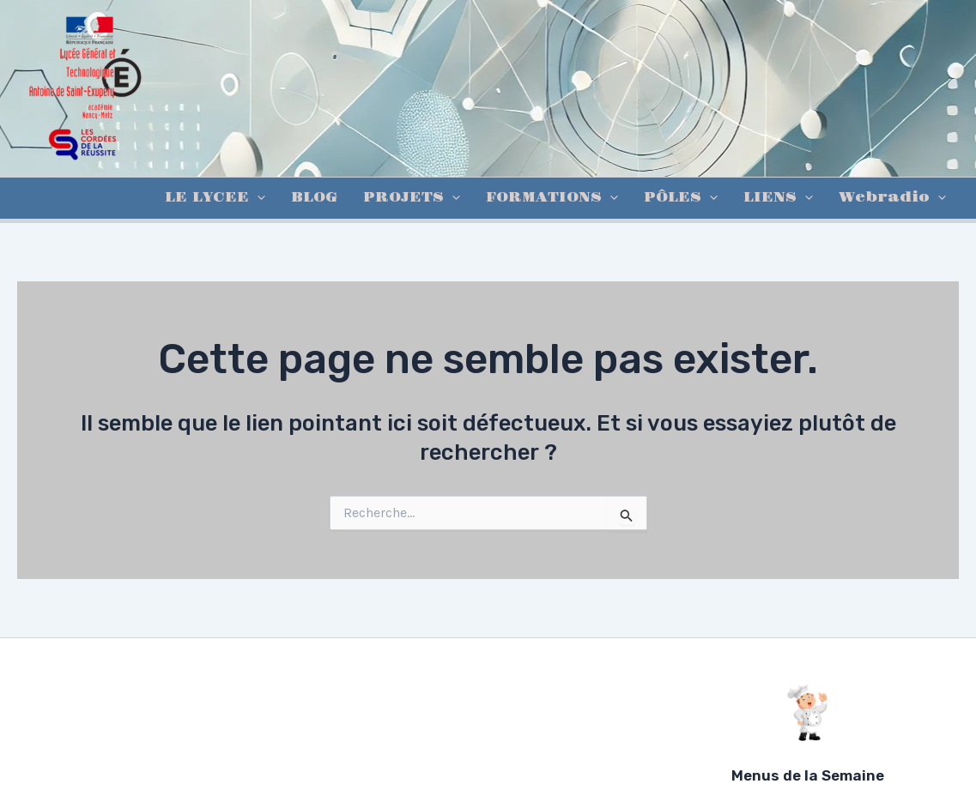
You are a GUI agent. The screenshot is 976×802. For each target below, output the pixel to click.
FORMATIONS (552, 198)
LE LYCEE (215, 198)
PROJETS (411, 198)
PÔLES (681, 198)
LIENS (778, 198)
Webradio (892, 198)
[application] (257, 198)
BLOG (314, 198)
